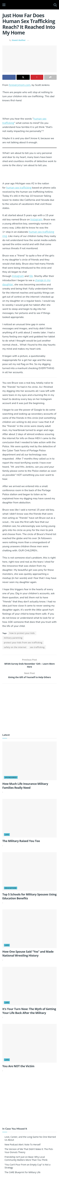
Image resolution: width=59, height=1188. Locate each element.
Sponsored (11, 780)
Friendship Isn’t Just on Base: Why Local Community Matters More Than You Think (26, 1162)
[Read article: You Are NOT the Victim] (29, 1046)
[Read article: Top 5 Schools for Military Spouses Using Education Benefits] (29, 874)
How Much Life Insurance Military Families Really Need (25, 789)
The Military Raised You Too (21, 844)
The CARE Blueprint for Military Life (22, 1175)
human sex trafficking (18, 187)
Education (10, 891)
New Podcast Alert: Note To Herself (23, 1147)
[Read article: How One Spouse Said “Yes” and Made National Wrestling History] (29, 932)
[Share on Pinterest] (37, 77)
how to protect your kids (22, 633)
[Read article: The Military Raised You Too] (29, 821)
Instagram (36, 219)
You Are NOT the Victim (18, 1069)
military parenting (13, 638)
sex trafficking (37, 647)
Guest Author (19, 40)
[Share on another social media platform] (50, 77)
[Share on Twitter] (23, 77)
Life (7, 838)
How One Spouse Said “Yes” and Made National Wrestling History (27, 956)
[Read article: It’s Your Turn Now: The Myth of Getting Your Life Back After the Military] (29, 989)
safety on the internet (15, 647)
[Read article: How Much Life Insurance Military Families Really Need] (29, 764)
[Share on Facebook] (9, 77)
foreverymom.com (20, 85)
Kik (31, 276)
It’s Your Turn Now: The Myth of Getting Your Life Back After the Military (29, 1014)
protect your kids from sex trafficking (23, 642)
